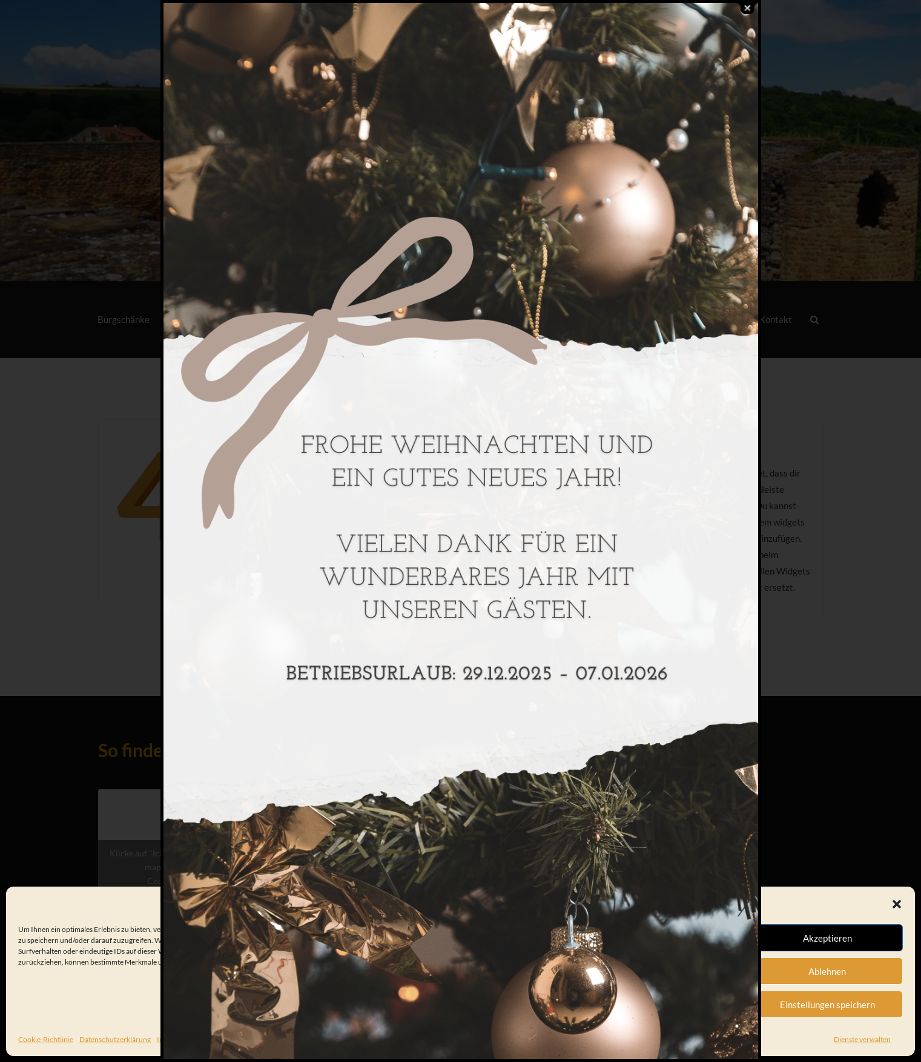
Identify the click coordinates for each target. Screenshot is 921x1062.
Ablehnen (827, 971)
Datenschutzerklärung (115, 1039)
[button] (897, 904)
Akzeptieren (827, 938)
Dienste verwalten (862, 1039)
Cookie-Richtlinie (45, 1039)
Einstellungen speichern (827, 1004)
